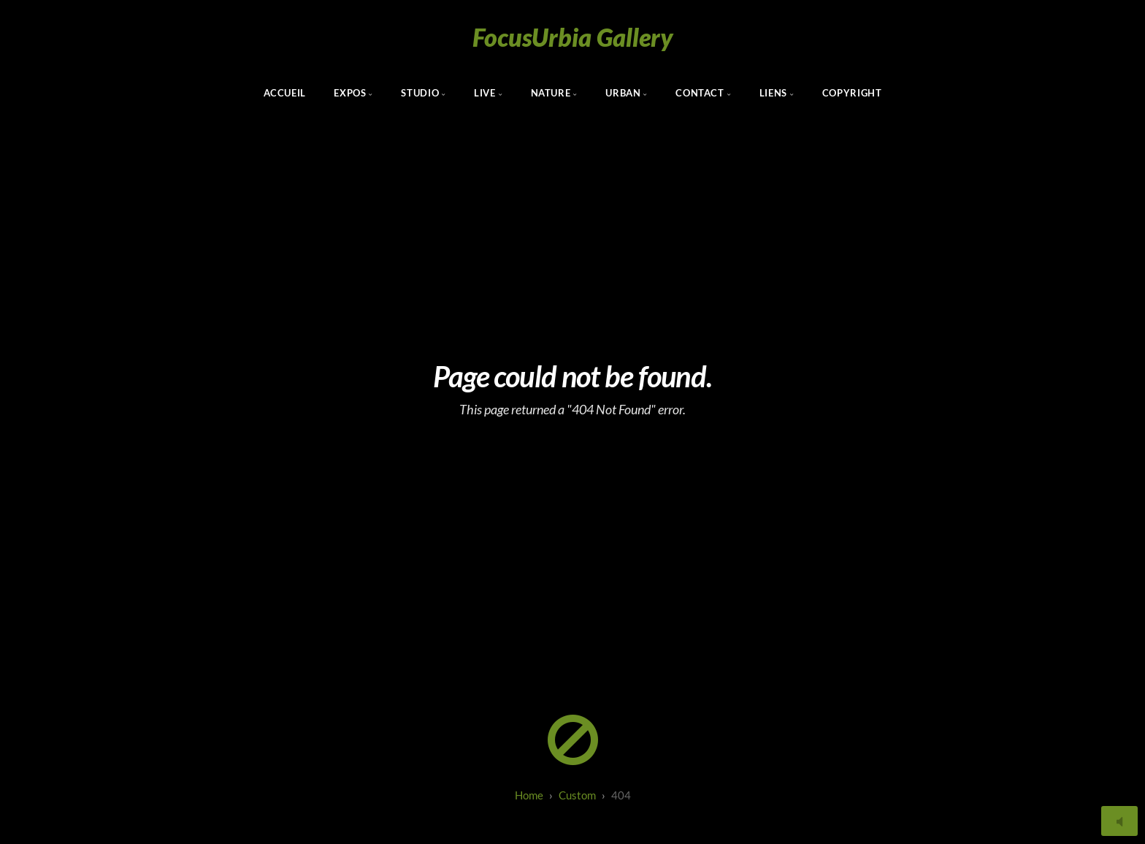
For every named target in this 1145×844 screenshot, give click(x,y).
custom (577, 795)
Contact (699, 93)
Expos (350, 93)
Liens (773, 93)
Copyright (852, 93)
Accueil (285, 93)
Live (485, 93)
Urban (622, 93)
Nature (551, 93)
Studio (420, 93)
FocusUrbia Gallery (572, 37)
